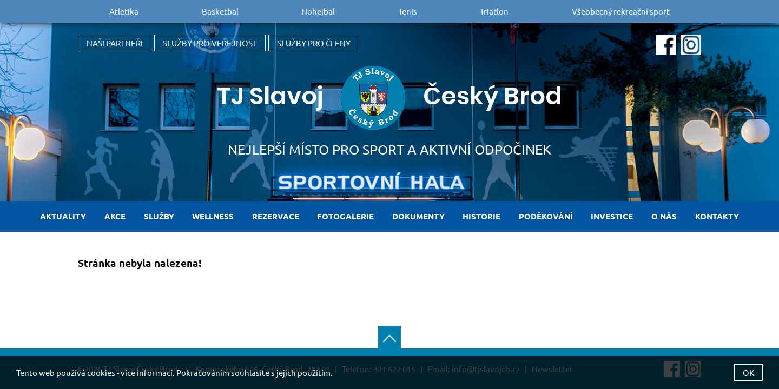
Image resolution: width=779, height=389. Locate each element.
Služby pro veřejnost (210, 43)
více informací (147, 372)
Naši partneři (115, 43)
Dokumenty (418, 216)
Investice (612, 216)
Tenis (407, 11)
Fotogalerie (345, 216)
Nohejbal (318, 11)
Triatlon (494, 11)
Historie (481, 216)
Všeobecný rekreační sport (621, 11)
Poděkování (546, 216)
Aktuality (63, 216)
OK (748, 372)
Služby (159, 216)
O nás (664, 216)
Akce (115, 216)
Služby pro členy (314, 43)
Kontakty (717, 216)
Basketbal (220, 11)
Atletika (123, 11)
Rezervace (275, 216)
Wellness (213, 216)
